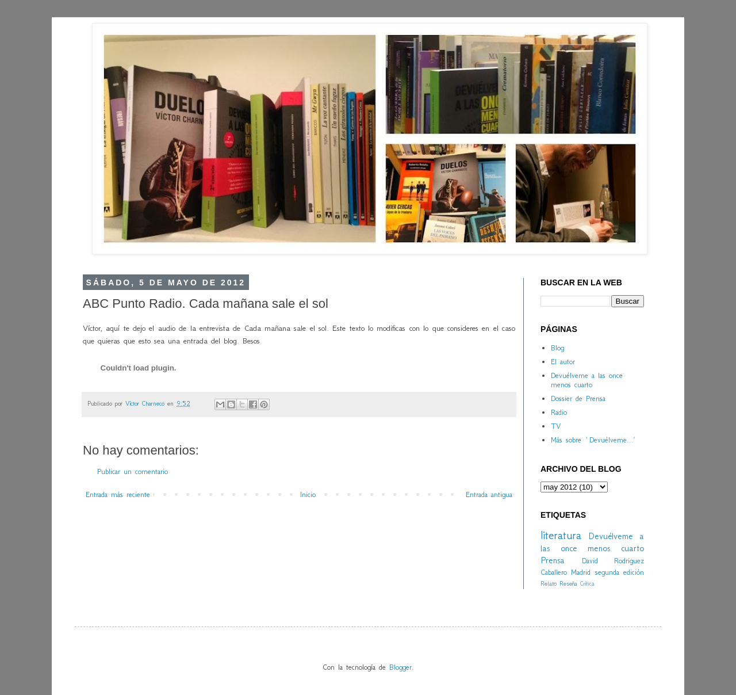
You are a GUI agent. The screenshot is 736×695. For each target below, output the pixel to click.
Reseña (568, 583)
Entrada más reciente (118, 494)
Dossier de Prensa (578, 398)
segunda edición (619, 572)
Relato (548, 583)
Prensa (552, 560)
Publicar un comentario (132, 471)
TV (556, 426)
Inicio (308, 494)
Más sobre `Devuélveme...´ (593, 440)
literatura (560, 535)
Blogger (400, 667)
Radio (559, 412)
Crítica (587, 583)
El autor (563, 361)
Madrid (581, 572)
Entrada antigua (489, 494)
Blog (557, 347)
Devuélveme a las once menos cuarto (587, 380)
